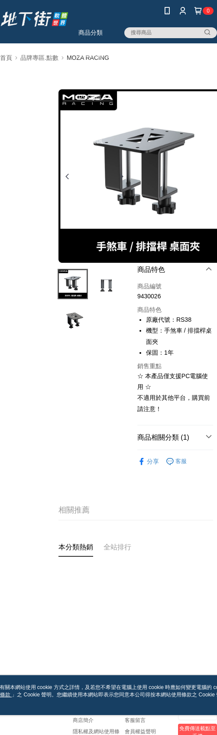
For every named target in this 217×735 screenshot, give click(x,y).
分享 (148, 461)
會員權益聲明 (140, 731)
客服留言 (135, 720)
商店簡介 (83, 720)
